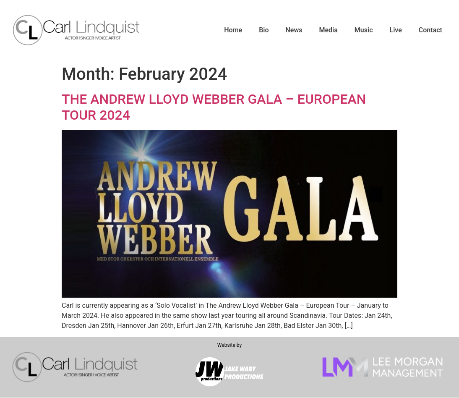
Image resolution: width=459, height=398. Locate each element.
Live (396, 30)
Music (364, 30)
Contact (430, 30)
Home (233, 30)
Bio (264, 30)
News (294, 30)
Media (328, 30)
